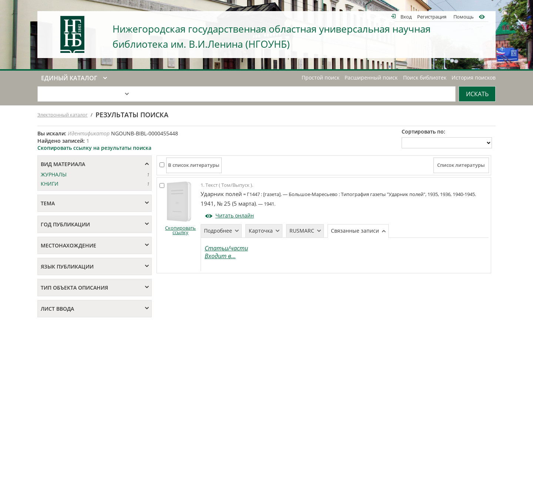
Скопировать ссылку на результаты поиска (94, 147)
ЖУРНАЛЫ (54, 174)
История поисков (474, 77)
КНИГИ (49, 183)
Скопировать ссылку (180, 230)
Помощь (463, 16)
